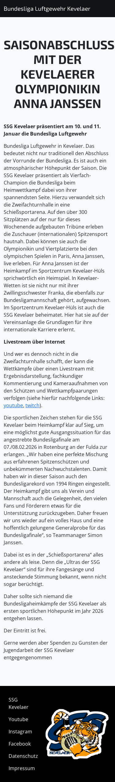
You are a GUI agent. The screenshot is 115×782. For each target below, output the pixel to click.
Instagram (20, 731)
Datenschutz (23, 756)
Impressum (22, 768)
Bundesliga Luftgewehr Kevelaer (47, 8)
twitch (32, 405)
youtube (13, 405)
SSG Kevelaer (19, 703)
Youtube (18, 719)
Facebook (20, 743)
